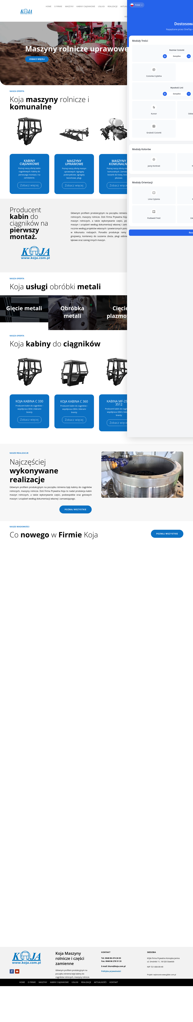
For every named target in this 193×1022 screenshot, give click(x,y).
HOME (48, 6)
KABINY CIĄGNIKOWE (86, 6)
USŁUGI (101, 6)
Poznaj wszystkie (75, 545)
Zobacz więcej (37, 59)
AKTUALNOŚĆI (126, 6)
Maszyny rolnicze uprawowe (77, 49)
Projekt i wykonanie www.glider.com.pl (161, 1010)
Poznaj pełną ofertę (165, 98)
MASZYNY (69, 6)
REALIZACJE (113, 6)
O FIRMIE (58, 6)
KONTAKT (129, 16)
